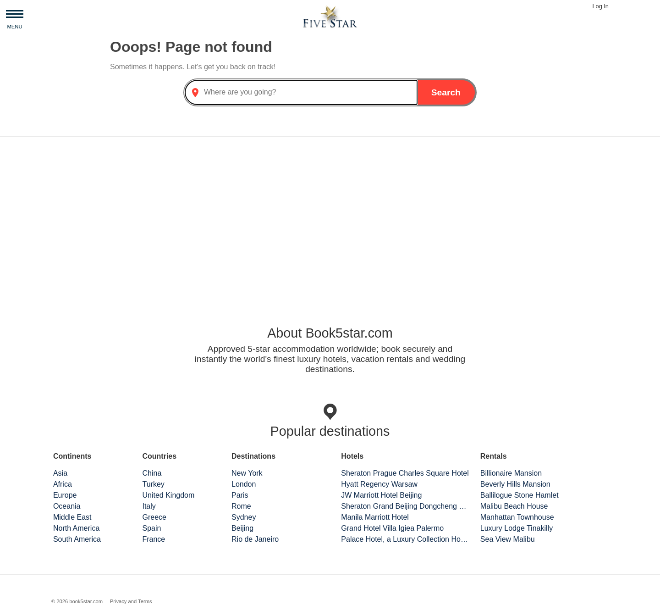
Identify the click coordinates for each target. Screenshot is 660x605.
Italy (148, 506)
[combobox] (301, 92)
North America (76, 528)
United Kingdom (168, 495)
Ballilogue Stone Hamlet (519, 495)
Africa (62, 484)
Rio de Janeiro (255, 539)
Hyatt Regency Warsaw (379, 484)
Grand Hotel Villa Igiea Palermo (392, 528)
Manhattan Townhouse (517, 517)
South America (77, 539)
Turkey (153, 484)
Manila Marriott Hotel (375, 517)
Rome (241, 506)
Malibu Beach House (514, 506)
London (243, 484)
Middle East (72, 517)
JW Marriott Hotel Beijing (381, 495)
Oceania (67, 506)
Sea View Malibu (507, 539)
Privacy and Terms (131, 601)
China (151, 473)
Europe (65, 495)
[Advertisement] (330, 215)
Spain (151, 528)
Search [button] (446, 92)
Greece (154, 517)
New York (247, 473)
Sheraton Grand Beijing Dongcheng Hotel (405, 506)
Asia (60, 473)
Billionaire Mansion (511, 473)
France (153, 539)
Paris (239, 495)
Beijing (242, 528)
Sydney (243, 517)
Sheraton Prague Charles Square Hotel (404, 473)
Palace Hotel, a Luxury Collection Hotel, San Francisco (405, 539)
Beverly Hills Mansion (515, 484)
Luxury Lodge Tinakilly (516, 528)
